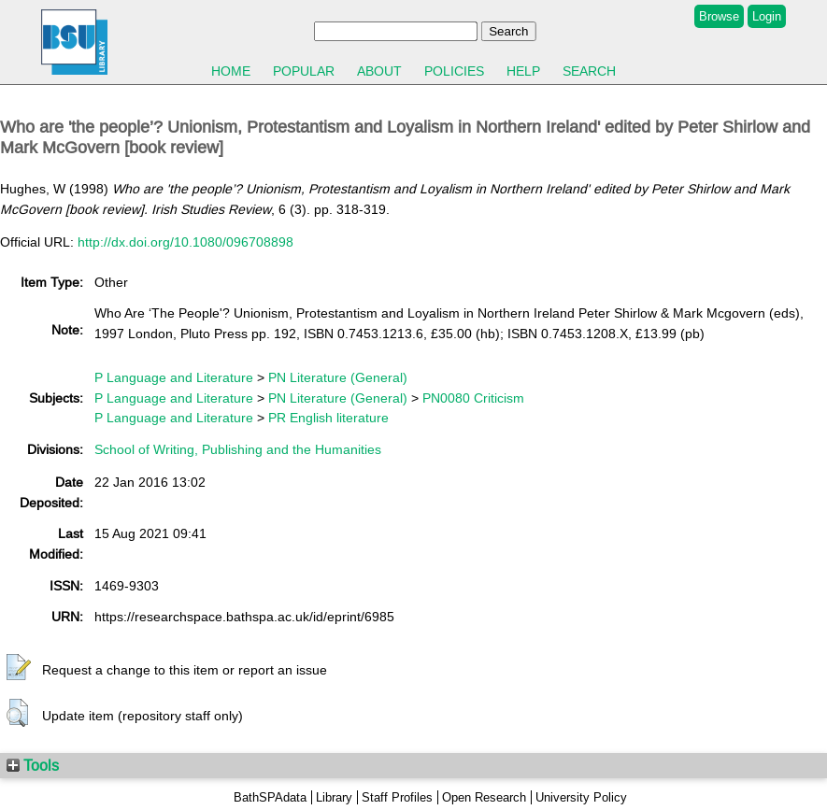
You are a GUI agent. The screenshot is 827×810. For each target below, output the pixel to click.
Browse (719, 16)
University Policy (581, 797)
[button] (19, 668)
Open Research (484, 797)
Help (523, 71)
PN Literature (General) (337, 377)
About (379, 71)
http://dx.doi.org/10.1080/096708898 (185, 241)
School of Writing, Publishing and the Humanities (237, 449)
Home (230, 71)
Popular (304, 71)
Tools (33, 765)
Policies (454, 71)
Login (766, 16)
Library (334, 797)
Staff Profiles (397, 797)
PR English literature (328, 417)
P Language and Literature (173, 377)
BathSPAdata (270, 797)
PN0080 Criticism (473, 398)
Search (589, 71)
